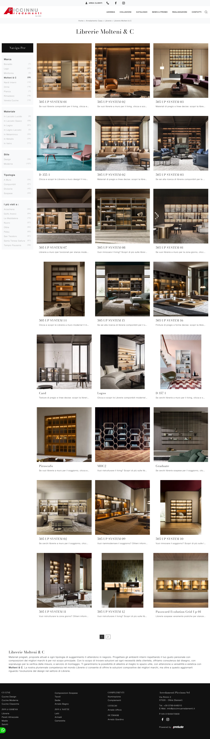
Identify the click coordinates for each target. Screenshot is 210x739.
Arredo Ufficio (115, 709)
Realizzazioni (179, 12)
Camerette (60, 720)
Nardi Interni (10, 82)
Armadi (58, 716)
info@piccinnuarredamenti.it (181, 708)
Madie (5, 720)
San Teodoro (10, 236)
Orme (6, 86)
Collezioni (125, 12)
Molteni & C (10, 77)
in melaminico (11, 134)
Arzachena (9, 209)
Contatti (197, 12)
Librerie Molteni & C (123, 20)
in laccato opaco (13, 120)
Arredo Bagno (62, 703)
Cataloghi (141, 12)
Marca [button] (7, 59)
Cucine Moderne (10, 700)
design (7, 159)
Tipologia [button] (9, 174)
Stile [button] (6, 154)
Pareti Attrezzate (10, 716)
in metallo (9, 138)
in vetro (8, 143)
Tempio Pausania (12, 245)
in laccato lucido (13, 116)
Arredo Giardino (116, 719)
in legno (8, 125)
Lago (6, 68)
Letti (57, 713)
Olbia (6, 227)
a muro (7, 179)
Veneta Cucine (11, 100)
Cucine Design (9, 696)
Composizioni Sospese (66, 693)
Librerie (108, 20)
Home (81, 20)
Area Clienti (93, 3)
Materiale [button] (9, 111)
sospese (8, 193)
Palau (6, 231)
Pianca (7, 91)
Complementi (114, 700)
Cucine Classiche (10, 703)
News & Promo (160, 12)
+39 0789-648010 (173, 705)
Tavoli (58, 696)
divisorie (8, 188)
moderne (8, 163)
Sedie (57, 700)
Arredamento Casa (94, 20)
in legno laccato (12, 129)
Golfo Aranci (10, 213)
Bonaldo (8, 64)
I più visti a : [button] (11, 204)
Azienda (110, 12)
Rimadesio (9, 95)
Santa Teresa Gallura (14, 240)
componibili (10, 184)
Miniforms (9, 73)
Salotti (5, 724)
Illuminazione (114, 696)
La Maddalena (11, 218)
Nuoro (7, 222)
